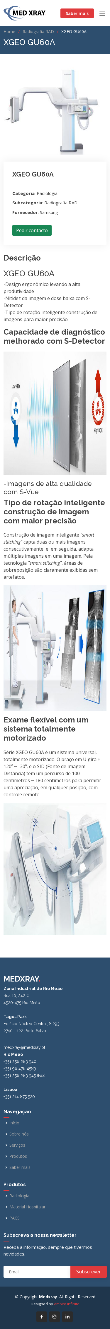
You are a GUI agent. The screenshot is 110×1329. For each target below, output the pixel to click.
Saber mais (77, 13)
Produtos (18, 1156)
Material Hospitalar (27, 1207)
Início (14, 1123)
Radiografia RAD (38, 31)
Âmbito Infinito (66, 1303)
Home (9, 31)
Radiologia (19, 1196)
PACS (14, 1218)
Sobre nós (19, 1134)
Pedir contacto (32, 230)
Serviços (17, 1145)
